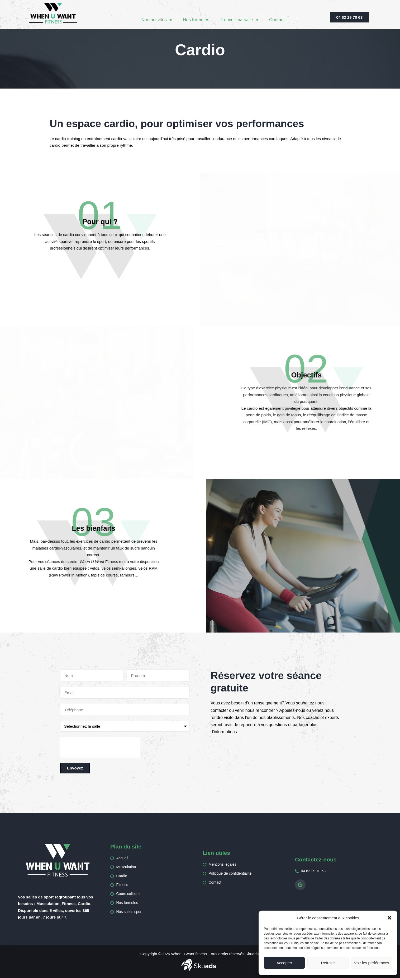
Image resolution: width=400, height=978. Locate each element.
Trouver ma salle (239, 20)
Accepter (284, 963)
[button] (389, 917)
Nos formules (196, 19)
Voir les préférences (371, 963)
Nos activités (156, 20)
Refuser (328, 963)
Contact (277, 19)
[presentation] (100, 747)
